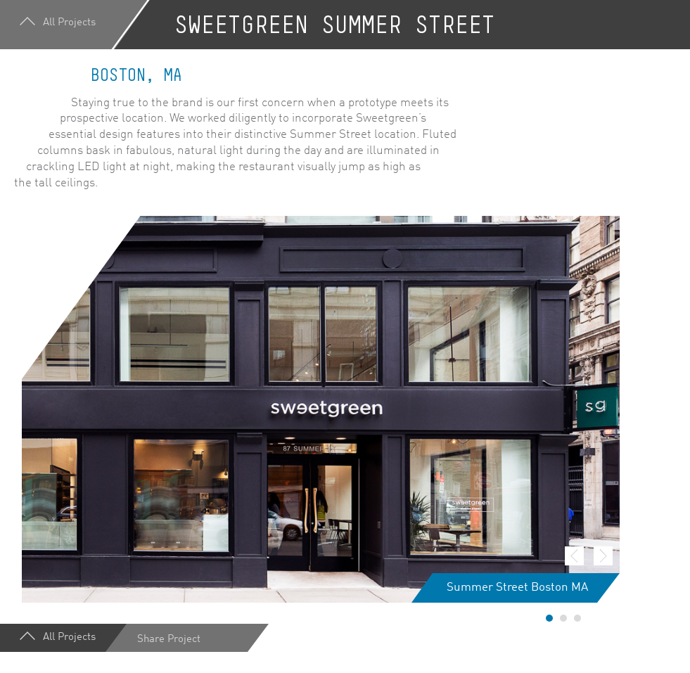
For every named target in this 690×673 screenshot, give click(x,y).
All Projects (59, 25)
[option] (321, 409)
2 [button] (563, 618)
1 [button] (549, 618)
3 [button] (577, 618)
